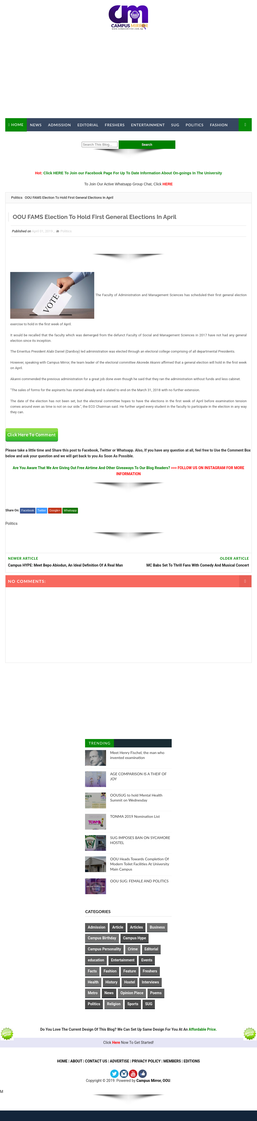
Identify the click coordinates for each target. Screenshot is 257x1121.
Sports (132, 1004)
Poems (156, 993)
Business (157, 927)
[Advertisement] (128, 76)
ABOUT (76, 1061)
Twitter (42, 510)
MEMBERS (172, 1061)
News (36, 125)
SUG (175, 125)
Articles (136, 927)
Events (146, 960)
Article (117, 927)
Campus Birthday (102, 938)
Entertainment (148, 125)
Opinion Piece (131, 993)
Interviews (150, 982)
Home (17, 124)
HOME (62, 1061)
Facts (92, 971)
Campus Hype (134, 938)
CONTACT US (96, 1061)
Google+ (54, 510)
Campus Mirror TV (28, 138)
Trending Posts (100, 744)
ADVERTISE (119, 1061)
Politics (194, 125)
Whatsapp (70, 510)
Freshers (115, 125)
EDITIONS (192, 1061)
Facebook (27, 510)
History (112, 982)
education (96, 960)
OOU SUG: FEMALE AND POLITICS (139, 881)
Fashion (219, 125)
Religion (113, 1004)
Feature (129, 971)
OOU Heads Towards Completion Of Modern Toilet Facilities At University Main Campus (139, 864)
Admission (59, 125)
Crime (133, 949)
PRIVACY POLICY (146, 1061)
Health (93, 982)
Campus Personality (104, 949)
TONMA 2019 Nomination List (135, 816)
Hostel (129, 982)
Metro (92, 993)
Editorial (88, 125)
